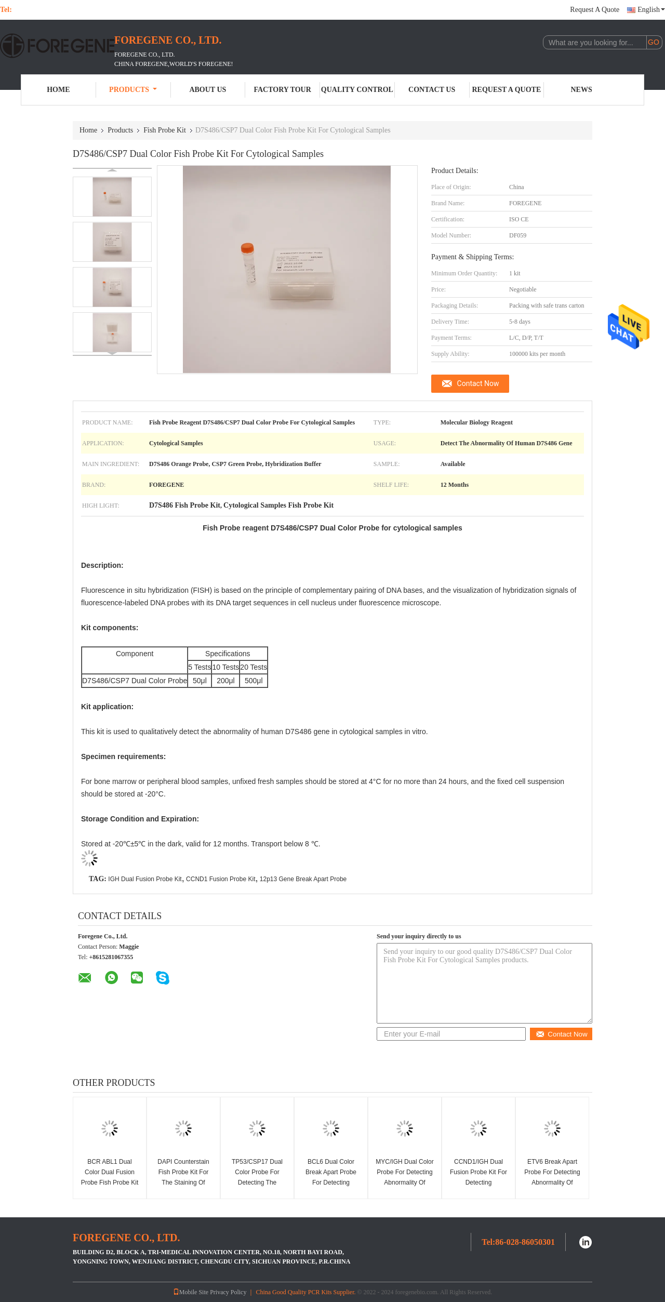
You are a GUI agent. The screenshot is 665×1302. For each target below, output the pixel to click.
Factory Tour (282, 90)
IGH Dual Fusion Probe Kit (144, 879)
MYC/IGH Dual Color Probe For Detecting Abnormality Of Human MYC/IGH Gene (404, 1182)
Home (58, 90)
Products (133, 90)
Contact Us (431, 90)
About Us (207, 90)
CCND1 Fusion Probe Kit (220, 879)
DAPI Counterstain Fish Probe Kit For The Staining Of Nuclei (183, 1177)
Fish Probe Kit (164, 130)
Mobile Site (190, 1292)
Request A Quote (594, 10)
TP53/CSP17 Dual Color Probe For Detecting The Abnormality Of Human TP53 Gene (257, 1182)
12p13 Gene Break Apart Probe (303, 879)
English (651, 10)
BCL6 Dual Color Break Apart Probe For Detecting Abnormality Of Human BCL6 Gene (331, 1182)
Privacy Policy (228, 1292)
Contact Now (478, 383)
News (581, 90)
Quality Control (357, 90)
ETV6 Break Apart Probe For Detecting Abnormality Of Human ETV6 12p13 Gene (552, 1182)
